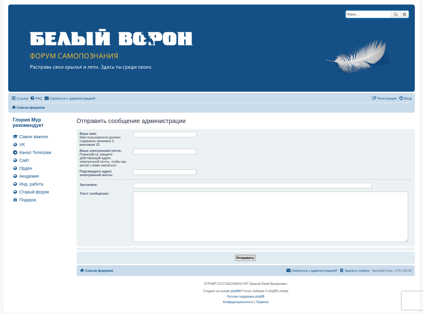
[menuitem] (36, 98)
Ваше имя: (88, 133)
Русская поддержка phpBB (245, 296)
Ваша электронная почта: (101, 150)
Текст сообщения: (94, 193)
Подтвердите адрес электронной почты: (96, 173)
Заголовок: (89, 184)
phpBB (235, 291)
